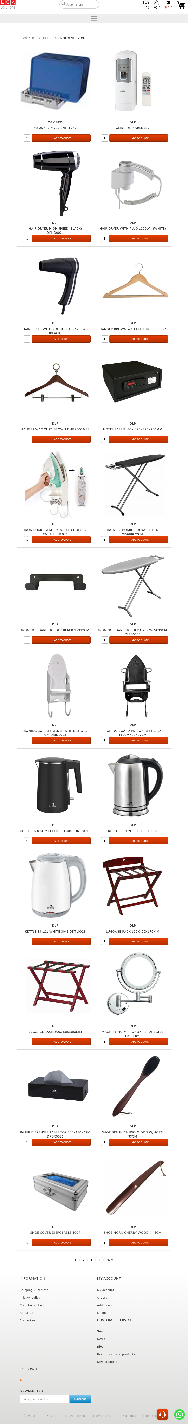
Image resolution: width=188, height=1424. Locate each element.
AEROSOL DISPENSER (132, 128)
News (101, 1339)
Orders (102, 1297)
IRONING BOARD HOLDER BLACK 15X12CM (55, 630)
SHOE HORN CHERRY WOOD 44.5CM (132, 1248)
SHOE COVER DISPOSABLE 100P (55, 1244)
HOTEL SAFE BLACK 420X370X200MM (132, 429)
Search (102, 1331)
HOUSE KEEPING (44, 38)
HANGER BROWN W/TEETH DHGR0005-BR (132, 329)
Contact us (28, 1320)
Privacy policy (30, 1297)
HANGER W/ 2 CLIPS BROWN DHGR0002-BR (55, 429)
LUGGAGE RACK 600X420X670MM (133, 933)
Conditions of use (33, 1305)
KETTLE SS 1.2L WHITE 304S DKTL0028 (55, 933)
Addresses (105, 1305)
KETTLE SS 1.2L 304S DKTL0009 (132, 832)
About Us (26, 1312)
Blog (100, 1346)
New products (107, 1361)
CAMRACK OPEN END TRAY (55, 128)
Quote (101, 1312)
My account (105, 1290)
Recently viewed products (116, 1354)
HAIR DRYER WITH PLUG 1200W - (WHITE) (132, 228)
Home (24, 38)
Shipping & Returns (34, 1290)
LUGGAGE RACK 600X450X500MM (55, 1034)
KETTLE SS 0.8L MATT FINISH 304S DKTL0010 (55, 832)
